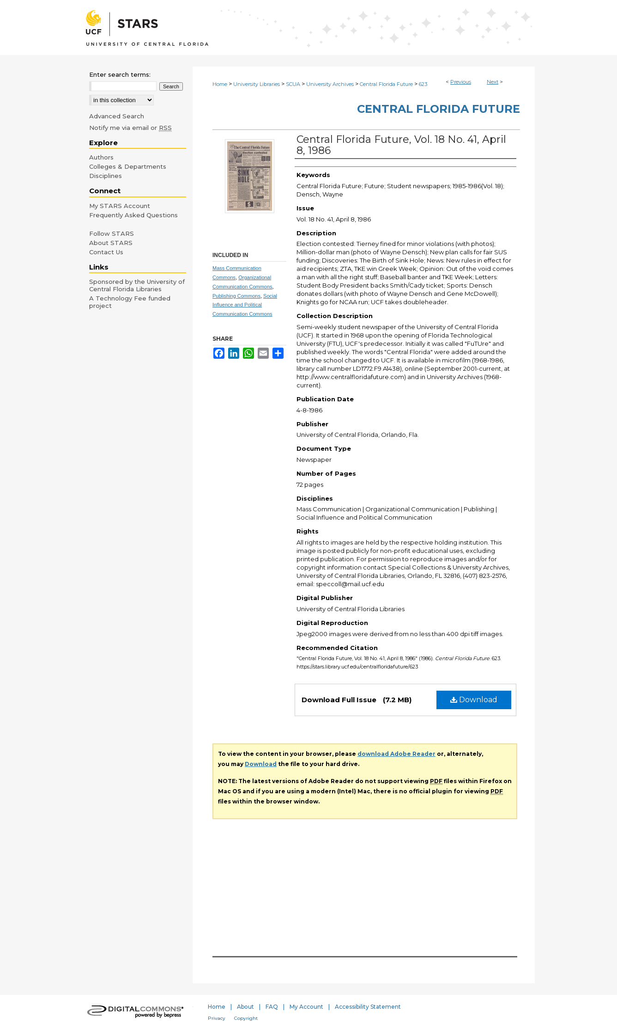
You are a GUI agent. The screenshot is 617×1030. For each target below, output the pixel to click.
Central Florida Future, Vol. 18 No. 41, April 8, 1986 (401, 145)
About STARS (111, 242)
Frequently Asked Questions (133, 215)
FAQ (272, 1006)
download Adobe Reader (396, 753)
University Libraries (256, 84)
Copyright (246, 1018)
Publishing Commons (236, 296)
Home (219, 84)
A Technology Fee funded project (129, 301)
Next (492, 82)
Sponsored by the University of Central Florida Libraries (137, 285)
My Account (306, 1006)
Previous (460, 82)
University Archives (330, 84)
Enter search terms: (120, 74)
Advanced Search (116, 116)
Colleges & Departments (127, 166)
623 (423, 84)
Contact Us (106, 252)
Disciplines (105, 175)
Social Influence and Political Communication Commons (244, 305)
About (245, 1006)
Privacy (216, 1018)
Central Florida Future (386, 84)
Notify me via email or (130, 127)
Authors (101, 157)
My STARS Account (119, 205)
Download (473, 699)
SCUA (293, 84)
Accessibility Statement (368, 1006)
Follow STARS (111, 233)
